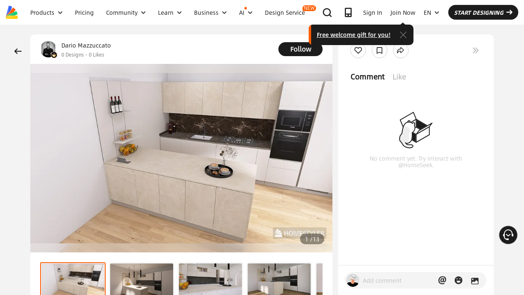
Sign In (372, 12)
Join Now (403, 12)
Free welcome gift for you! (354, 34)
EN (431, 12)
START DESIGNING (483, 12)
